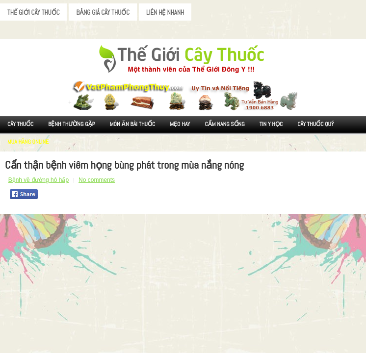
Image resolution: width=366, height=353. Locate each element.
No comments (96, 179)
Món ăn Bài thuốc (133, 124)
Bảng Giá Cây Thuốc (103, 12)
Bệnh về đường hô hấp (38, 179)
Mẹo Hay (180, 124)
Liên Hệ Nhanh (165, 12)
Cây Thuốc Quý (315, 124)
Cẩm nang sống (224, 124)
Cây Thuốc (20, 124)
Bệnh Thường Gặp (71, 124)
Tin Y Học (271, 124)
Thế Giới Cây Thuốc (33, 12)
